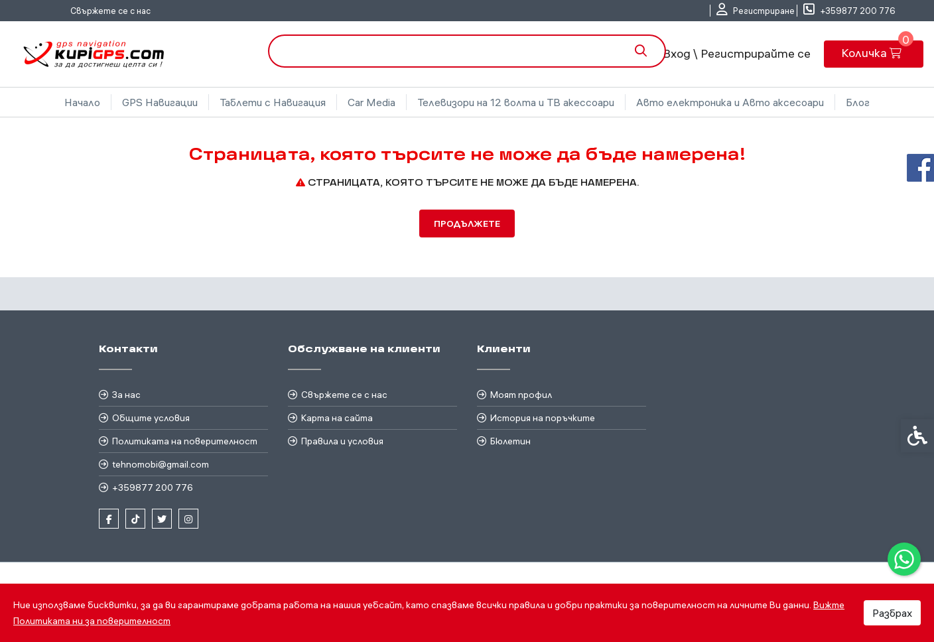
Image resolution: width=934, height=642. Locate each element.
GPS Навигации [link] (160, 102)
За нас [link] (126, 395)
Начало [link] (82, 102)
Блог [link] (858, 102)
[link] (904, 559)
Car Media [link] (371, 102)
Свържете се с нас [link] (110, 10)
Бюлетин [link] (510, 441)
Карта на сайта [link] (337, 418)
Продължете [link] (467, 223)
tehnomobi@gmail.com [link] (160, 464)
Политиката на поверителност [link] (184, 441)
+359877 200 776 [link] (152, 487)
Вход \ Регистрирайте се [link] (737, 53)
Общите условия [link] (151, 418)
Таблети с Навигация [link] (273, 102)
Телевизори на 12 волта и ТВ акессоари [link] (515, 102)
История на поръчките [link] (542, 418)
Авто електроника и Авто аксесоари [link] (730, 102)
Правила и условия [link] (342, 441)
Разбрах (892, 612)
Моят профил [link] (521, 395)
